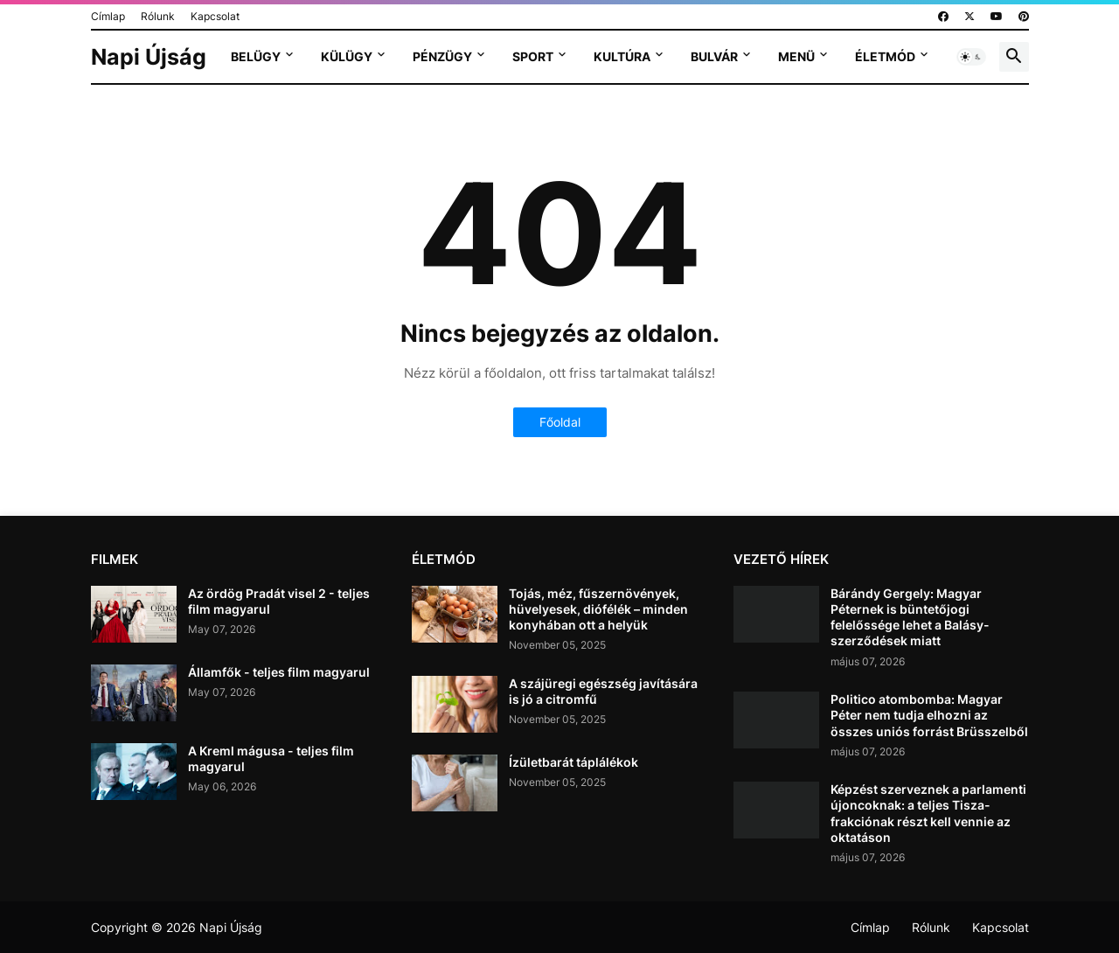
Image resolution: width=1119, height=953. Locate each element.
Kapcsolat (215, 16)
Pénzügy (442, 56)
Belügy (256, 56)
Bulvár (714, 56)
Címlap (108, 16)
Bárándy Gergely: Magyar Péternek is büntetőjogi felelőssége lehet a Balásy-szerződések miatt (910, 617)
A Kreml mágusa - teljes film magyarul (271, 758)
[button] (971, 57)
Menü (796, 56)
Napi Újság (148, 57)
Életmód (885, 56)
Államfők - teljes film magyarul (279, 671)
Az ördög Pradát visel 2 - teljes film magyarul (279, 601)
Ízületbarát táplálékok (573, 762)
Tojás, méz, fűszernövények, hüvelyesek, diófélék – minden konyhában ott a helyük (598, 609)
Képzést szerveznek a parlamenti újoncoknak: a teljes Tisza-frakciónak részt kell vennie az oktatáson (928, 813)
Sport (532, 56)
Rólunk (158, 16)
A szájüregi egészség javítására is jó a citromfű (603, 691)
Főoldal (559, 421)
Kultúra (622, 56)
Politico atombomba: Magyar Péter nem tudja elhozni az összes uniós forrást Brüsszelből (929, 715)
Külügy (346, 56)
